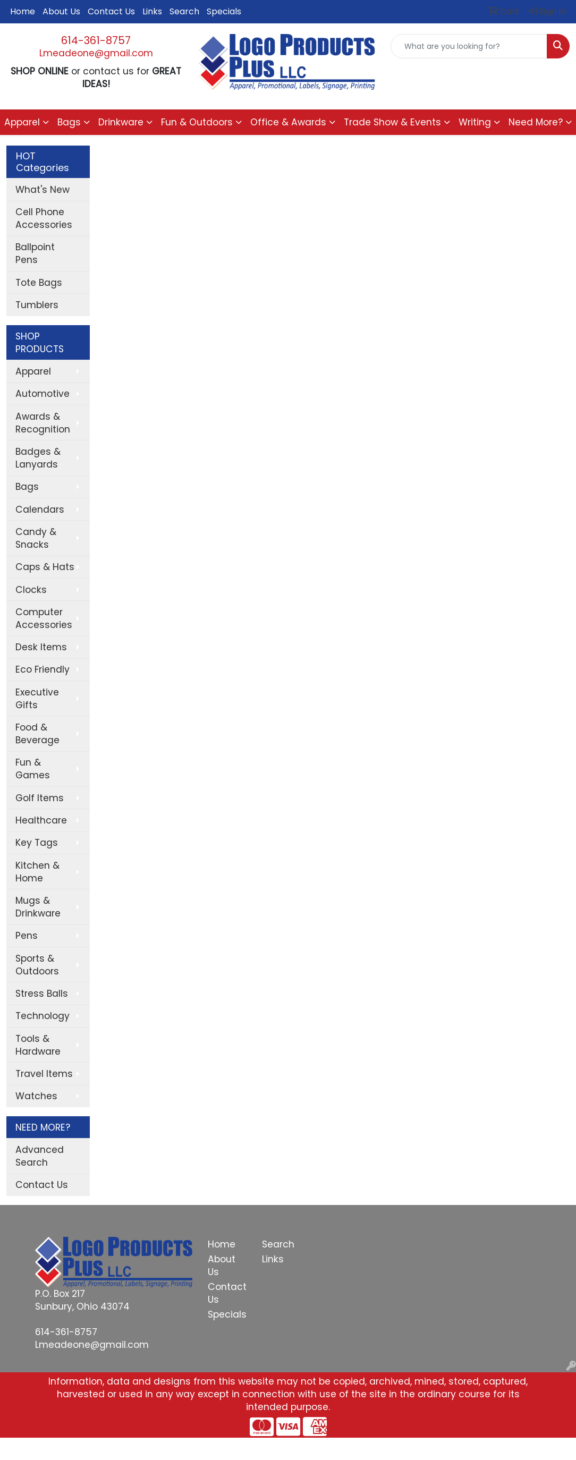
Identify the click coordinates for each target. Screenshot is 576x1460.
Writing (475, 122)
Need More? (536, 122)
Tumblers (36, 305)
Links (152, 11)
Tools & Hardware (38, 1045)
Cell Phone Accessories (43, 218)
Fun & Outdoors (197, 122)
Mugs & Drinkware (38, 907)
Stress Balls (41, 993)
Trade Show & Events (392, 122)
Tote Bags (38, 282)
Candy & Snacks (35, 538)
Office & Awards (288, 122)
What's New (42, 189)
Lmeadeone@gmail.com (96, 53)
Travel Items (44, 1073)
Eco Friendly (42, 669)
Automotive (42, 393)
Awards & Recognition (42, 423)
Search (184, 11)
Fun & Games (32, 769)
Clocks (31, 589)
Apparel (22, 122)
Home (22, 11)
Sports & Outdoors (37, 965)
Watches (36, 1096)
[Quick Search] (469, 46)
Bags (69, 122)
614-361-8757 (96, 40)
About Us (61, 11)
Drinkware (120, 122)
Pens (26, 935)
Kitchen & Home (37, 872)
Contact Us (111, 11)
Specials (224, 11)
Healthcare (41, 820)
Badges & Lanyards (38, 458)
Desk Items (41, 647)
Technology (42, 1015)
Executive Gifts (37, 698)
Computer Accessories (43, 618)
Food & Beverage (37, 733)
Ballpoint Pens (35, 253)
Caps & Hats (44, 567)
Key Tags (36, 842)
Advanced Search (39, 1156)
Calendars (39, 509)
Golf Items (39, 798)
